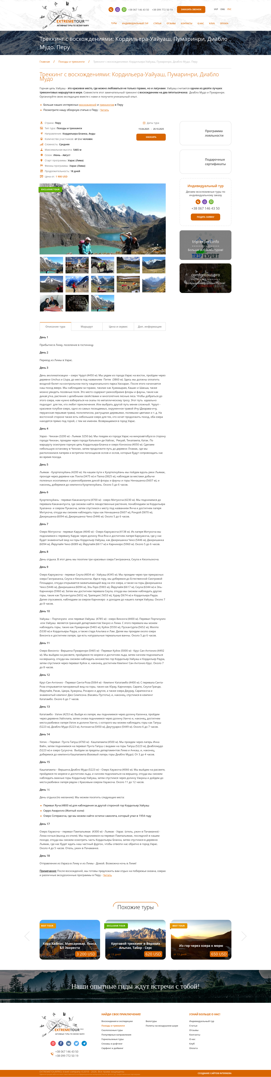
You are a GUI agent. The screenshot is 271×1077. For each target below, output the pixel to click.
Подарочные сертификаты (215, 161)
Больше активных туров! (205, 250)
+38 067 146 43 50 (138, 9)
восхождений (87, 104)
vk (68, 1043)
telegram (84, 1043)
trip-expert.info (205, 241)
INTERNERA (225, 1073)
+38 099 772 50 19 (162, 9)
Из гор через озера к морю (201, 945)
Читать (104, 110)
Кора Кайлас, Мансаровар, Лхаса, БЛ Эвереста (70, 945)
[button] (29, 936)
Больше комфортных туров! (205, 283)
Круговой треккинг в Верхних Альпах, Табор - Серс (135, 945)
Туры (114, 23)
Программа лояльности (214, 133)
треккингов (107, 104)
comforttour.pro (205, 274)
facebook (60, 1043)
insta (53, 1043)
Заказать (151, 137)
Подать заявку (205, 216)
